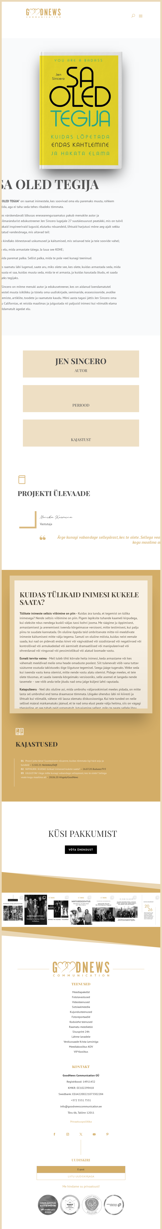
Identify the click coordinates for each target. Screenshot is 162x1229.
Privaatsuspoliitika (81, 1119)
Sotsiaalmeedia (81, 1004)
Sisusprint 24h (81, 1029)
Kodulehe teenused (81, 1019)
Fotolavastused (81, 994)
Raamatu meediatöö (81, 1024)
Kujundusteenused (81, 1009)
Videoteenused (81, 999)
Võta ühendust (81, 847)
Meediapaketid (81, 990)
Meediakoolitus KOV (81, 1044)
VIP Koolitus (81, 1049)
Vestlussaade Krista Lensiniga (81, 1039)
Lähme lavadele (81, 1034)
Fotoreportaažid (81, 1014)
